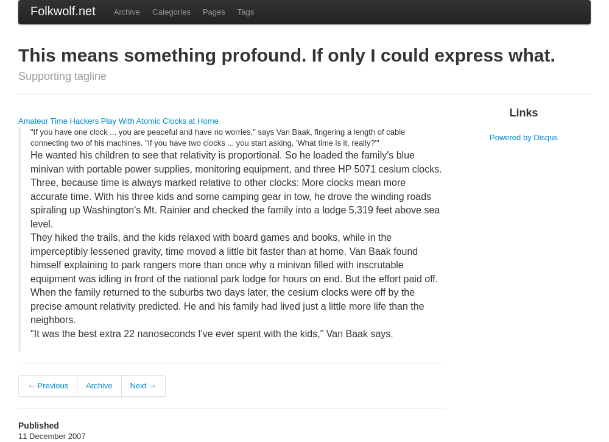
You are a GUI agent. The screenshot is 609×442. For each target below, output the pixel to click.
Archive (127, 11)
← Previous (47, 385)
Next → (143, 385)
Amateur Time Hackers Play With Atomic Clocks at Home (118, 121)
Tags (246, 11)
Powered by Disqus (524, 137)
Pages (214, 11)
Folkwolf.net (63, 11)
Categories (171, 11)
